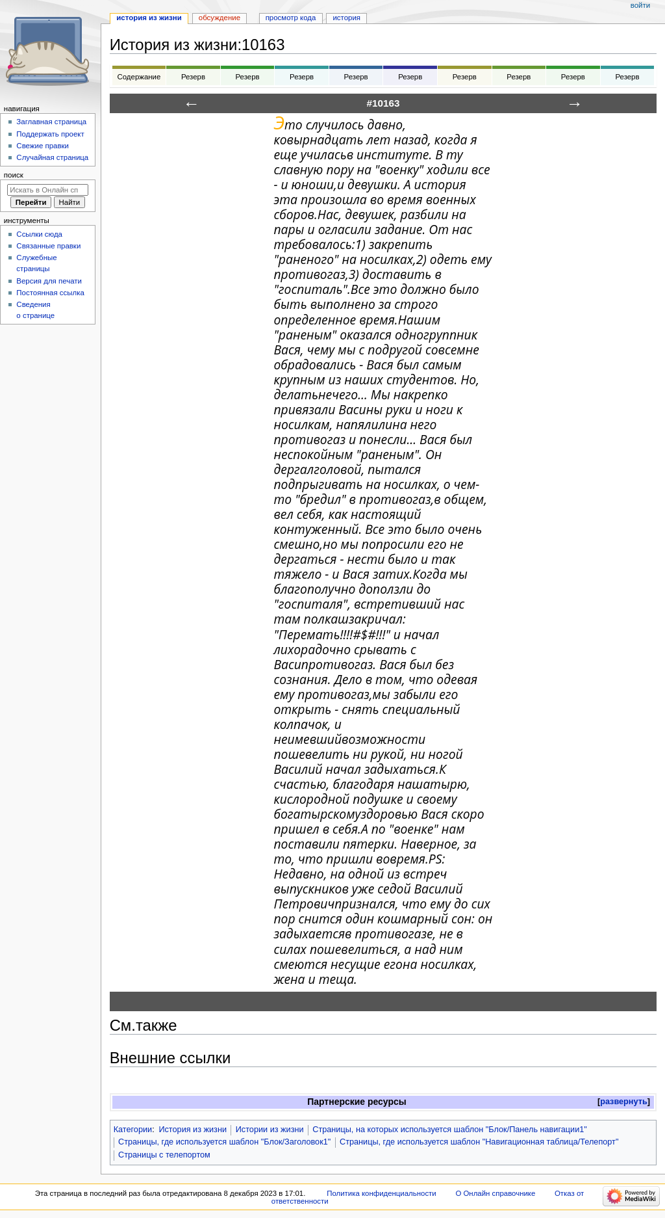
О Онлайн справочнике (495, 1193)
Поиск (13, 175)
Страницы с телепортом (164, 1154)
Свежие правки (42, 146)
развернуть (623, 1101)
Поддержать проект (50, 134)
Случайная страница (52, 157)
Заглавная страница (51, 122)
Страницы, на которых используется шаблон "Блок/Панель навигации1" (449, 1129)
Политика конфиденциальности (381, 1193)
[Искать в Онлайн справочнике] (47, 190)
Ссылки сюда (39, 234)
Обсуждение (219, 17)
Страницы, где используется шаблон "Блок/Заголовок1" (224, 1141)
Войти (640, 5)
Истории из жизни (270, 1129)
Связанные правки (48, 246)
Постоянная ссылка (50, 293)
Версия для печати (49, 281)
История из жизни (192, 1129)
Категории (133, 1129)
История (346, 17)
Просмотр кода (291, 17)
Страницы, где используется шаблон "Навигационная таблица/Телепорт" (479, 1141)
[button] (623, 1102)
